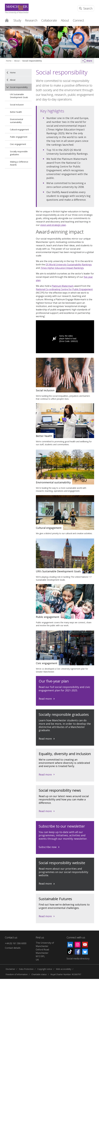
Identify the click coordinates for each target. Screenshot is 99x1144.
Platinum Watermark (63, 285)
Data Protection (26, 969)
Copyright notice (44, 969)
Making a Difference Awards (19, 163)
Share (87, 60)
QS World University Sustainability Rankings (69, 264)
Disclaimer (10, 969)
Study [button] (17, 20)
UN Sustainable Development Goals (19, 96)
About (17, 60)
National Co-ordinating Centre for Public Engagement (64, 289)
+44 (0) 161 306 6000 (15, 943)
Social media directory (78, 958)
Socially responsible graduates (19, 153)
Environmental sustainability (16, 121)
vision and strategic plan (53, 225)
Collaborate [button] (49, 20)
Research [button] (31, 20)
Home (7, 20)
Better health (16, 112)
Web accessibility (63, 969)
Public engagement (18, 137)
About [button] (65, 20)
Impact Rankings (62, 267)
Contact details (12, 947)
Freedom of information (17, 974)
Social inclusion (17, 104)
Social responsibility (32, 60)
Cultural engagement (19, 129)
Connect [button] (78, 20)
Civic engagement (18, 144)
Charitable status (39, 974)
